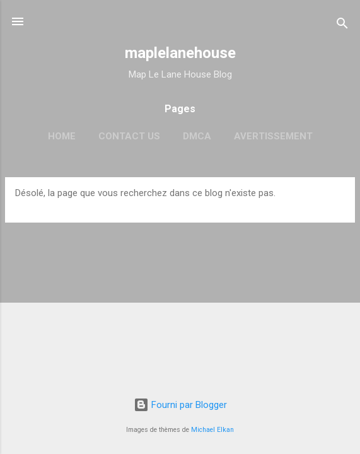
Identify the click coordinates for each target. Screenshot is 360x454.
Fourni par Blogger (180, 404)
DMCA (197, 136)
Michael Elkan (212, 430)
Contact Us (129, 136)
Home (62, 136)
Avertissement (273, 136)
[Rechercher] (342, 25)
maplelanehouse (180, 53)
